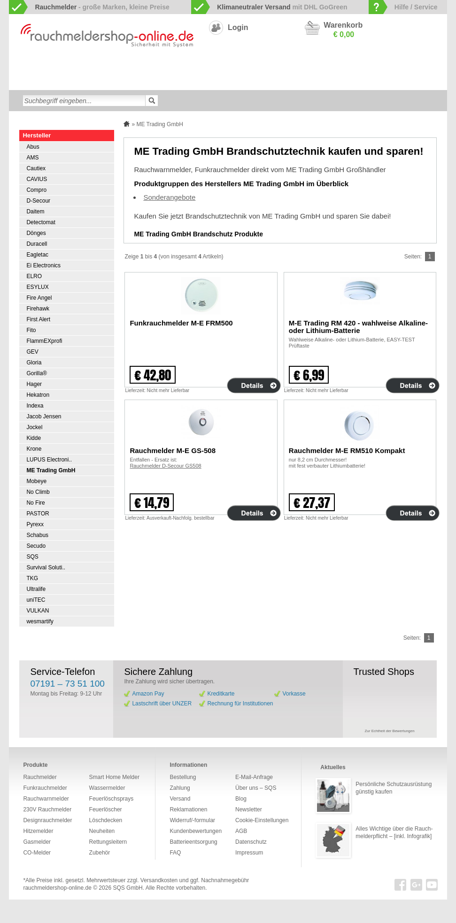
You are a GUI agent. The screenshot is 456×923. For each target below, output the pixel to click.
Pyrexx (35, 524)
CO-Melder (337, 66)
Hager (34, 384)
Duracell (36, 244)
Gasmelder (374, 66)
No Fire (35, 502)
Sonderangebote (351, 81)
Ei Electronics (43, 265)
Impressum (249, 852)
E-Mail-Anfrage (254, 777)
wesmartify (39, 621)
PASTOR (37, 513)
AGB (241, 831)
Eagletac (37, 254)
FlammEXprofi (44, 341)
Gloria (33, 362)
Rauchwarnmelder (53, 66)
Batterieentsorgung (193, 842)
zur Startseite (19, 66)
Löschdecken (86, 81)
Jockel (34, 427)
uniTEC (35, 600)
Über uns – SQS (255, 788)
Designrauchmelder (229, 66)
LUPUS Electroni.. (49, 459)
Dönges (36, 233)
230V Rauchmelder (289, 66)
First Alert (38, 319)
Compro (36, 190)
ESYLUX (37, 287)
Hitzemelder (414, 66)
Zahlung (180, 788)
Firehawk (37, 308)
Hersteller (37, 135)
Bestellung (183, 777)
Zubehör (274, 81)
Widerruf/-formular (192, 820)
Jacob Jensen (43, 416)
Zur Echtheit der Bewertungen (389, 731)
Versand (180, 798)
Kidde (33, 438)
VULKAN (37, 610)
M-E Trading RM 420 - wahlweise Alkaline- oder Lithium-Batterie (358, 326)
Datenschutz (251, 842)
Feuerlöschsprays (180, 81)
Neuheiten (307, 81)
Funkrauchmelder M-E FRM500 (181, 323)
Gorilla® (36, 373)
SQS (32, 556)
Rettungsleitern (233, 81)
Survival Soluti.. (45, 567)
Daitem (35, 211)
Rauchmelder (39, 777)
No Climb (37, 492)
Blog (241, 798)
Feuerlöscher (129, 81)
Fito (31, 330)
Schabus (37, 535)
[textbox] (84, 100)
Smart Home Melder (168, 66)
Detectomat (40, 222)
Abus (32, 147)
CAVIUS (36, 179)
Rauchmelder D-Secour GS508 (165, 466)
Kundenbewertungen (196, 831)
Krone (33, 449)
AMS (32, 157)
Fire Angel (39, 298)
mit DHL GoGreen (282, 7)
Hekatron (37, 395)
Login (238, 27)
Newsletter (248, 809)
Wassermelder (40, 81)
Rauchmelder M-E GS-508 (173, 450)
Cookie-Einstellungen (261, 820)
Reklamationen (188, 809)
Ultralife (36, 589)
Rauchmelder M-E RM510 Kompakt (347, 450)
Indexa (34, 405)
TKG (32, 578)
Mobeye (36, 481)
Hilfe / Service (416, 7)
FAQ (175, 852)
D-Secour (38, 200)
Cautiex (36, 168)
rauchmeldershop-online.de (57, 888)
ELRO (34, 276)
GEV (32, 351)
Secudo (36, 546)
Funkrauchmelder (109, 66)
